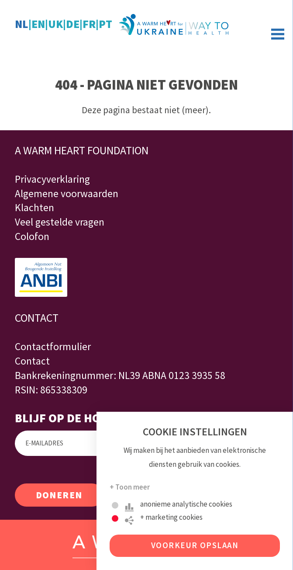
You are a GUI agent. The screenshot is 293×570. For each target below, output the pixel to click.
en (38, 24)
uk (55, 24)
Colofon (32, 236)
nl (21, 24)
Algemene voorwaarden (66, 193)
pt (105, 24)
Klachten (34, 207)
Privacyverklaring (52, 179)
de (72, 24)
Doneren (59, 495)
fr (89, 24)
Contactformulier (53, 346)
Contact (32, 361)
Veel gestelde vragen (59, 221)
